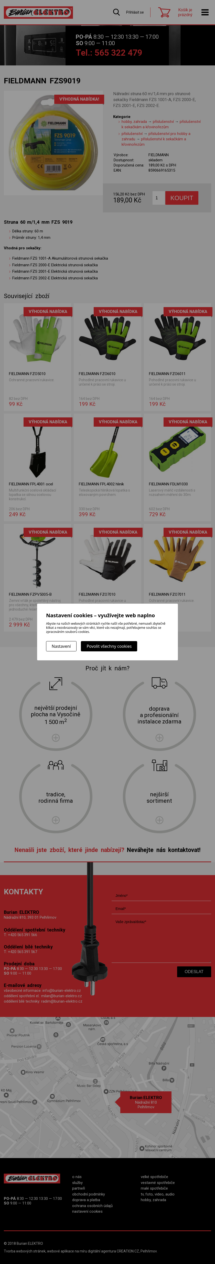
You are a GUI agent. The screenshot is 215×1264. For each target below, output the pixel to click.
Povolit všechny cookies (109, 646)
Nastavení (61, 646)
